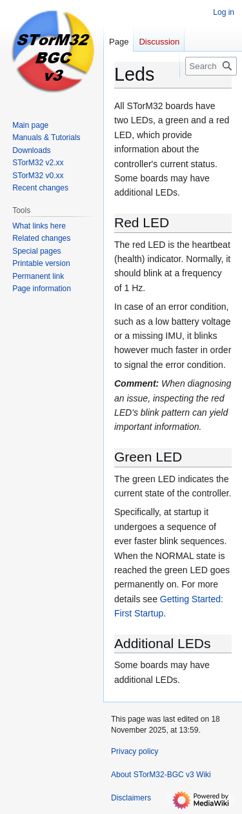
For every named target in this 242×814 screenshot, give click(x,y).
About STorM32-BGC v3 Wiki (161, 774)
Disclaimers (131, 797)
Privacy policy (134, 751)
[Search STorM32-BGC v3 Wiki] (211, 66)
